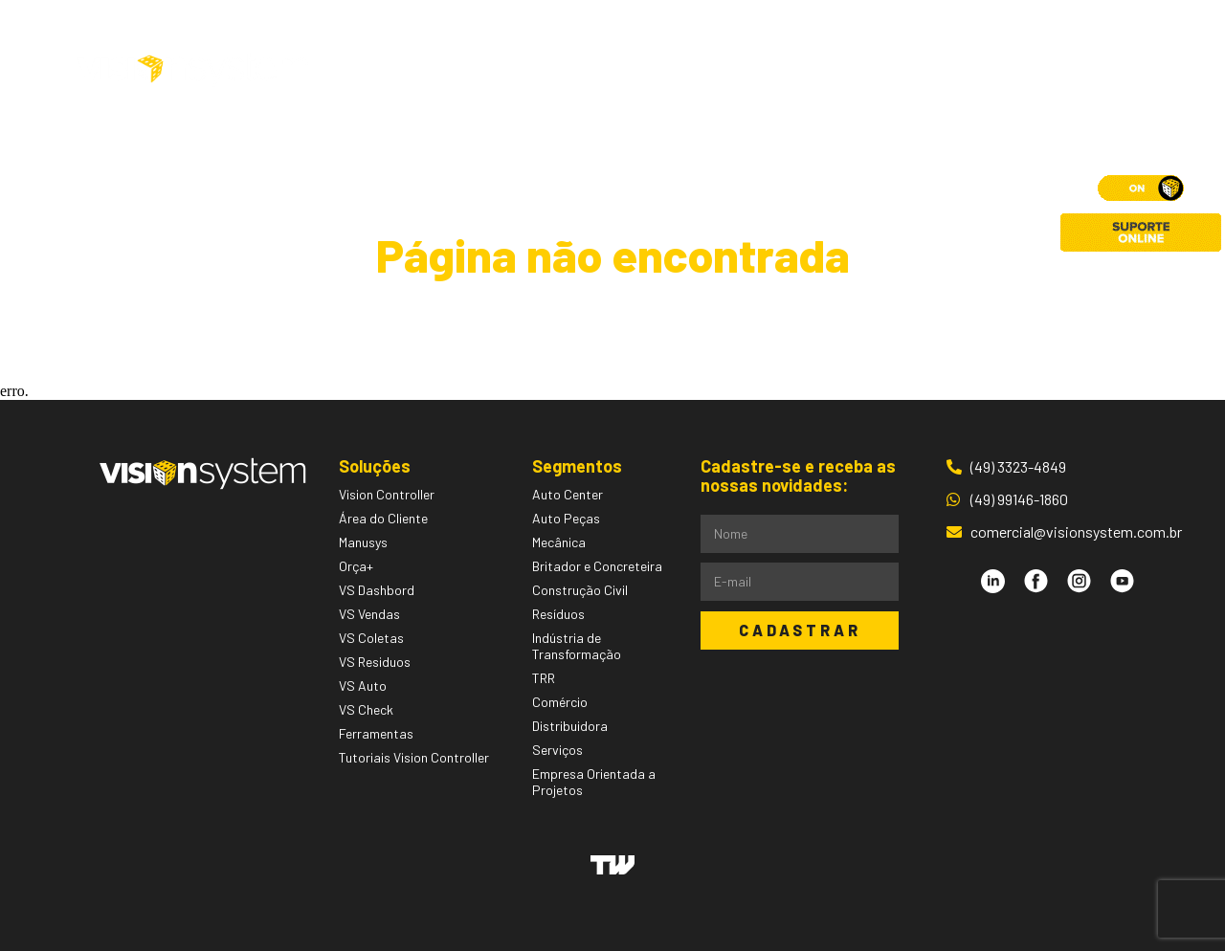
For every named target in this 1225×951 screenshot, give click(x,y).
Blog (816, 69)
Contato (896, 69)
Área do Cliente (1032, 69)
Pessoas (736, 69)
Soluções (496, 70)
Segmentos (623, 70)
